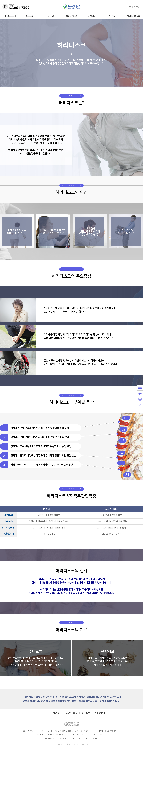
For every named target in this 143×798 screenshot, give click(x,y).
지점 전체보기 (100, 713)
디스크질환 (30, 16)
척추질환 (51, 16)
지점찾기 (112, 16)
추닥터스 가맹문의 (132, 16)
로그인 (129, 7)
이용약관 (56, 713)
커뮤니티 (91, 16)
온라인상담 (86, 713)
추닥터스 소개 (10, 16)
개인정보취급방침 (71, 713)
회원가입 (136, 7)
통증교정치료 (71, 16)
